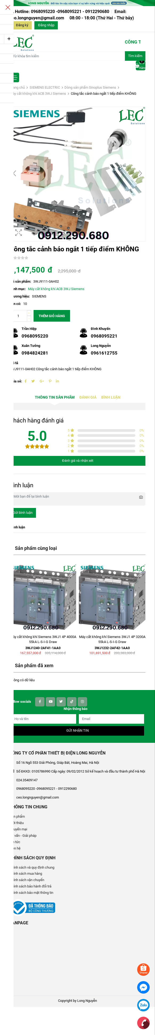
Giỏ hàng (140, 65)
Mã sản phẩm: (20, 281)
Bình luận (110, 397)
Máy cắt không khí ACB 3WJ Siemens (38, 94)
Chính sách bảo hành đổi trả (30, 886)
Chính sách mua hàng (26, 874)
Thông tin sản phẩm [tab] (55, 397)
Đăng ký (22, 25)
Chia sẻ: (16, 381)
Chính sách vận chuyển (27, 880)
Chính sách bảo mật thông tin (31, 893)
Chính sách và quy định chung (32, 867)
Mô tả (14, 363)
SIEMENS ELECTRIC (45, 87)
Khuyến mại (18, 829)
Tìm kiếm (135, 56)
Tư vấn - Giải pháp (23, 836)
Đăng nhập (46, 25)
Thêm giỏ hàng (52, 316)
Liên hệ (15, 848)
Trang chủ (17, 87)
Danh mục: (18, 289)
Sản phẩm (17, 816)
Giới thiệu (17, 823)
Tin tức (15, 842)
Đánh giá (87, 397)
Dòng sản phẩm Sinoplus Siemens (90, 87)
